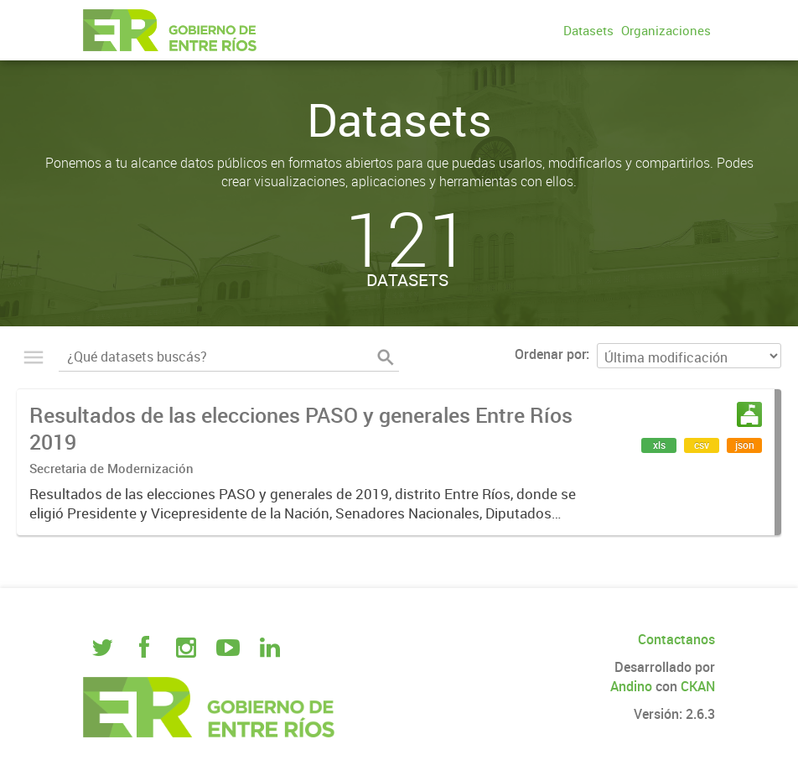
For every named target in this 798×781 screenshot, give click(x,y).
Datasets (588, 30)
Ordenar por (550, 354)
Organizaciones (666, 30)
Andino (631, 686)
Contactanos (676, 639)
